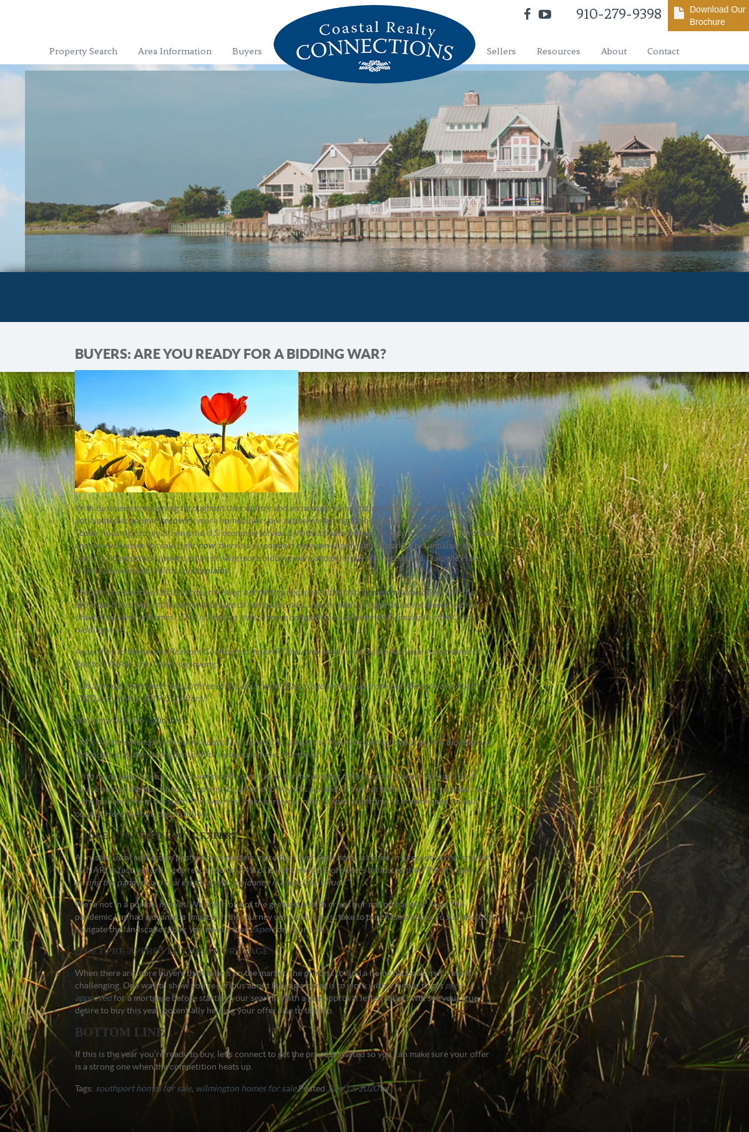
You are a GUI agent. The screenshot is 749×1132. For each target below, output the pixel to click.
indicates (163, 720)
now (206, 545)
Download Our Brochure (718, 15)
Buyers (247, 51)
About (614, 51)
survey (307, 651)
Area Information (175, 51)
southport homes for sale (143, 1088)
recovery (177, 520)
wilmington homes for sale (245, 1088)
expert (262, 929)
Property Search (83, 51)
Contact (663, 51)
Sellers (501, 51)
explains (212, 570)
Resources (558, 51)
